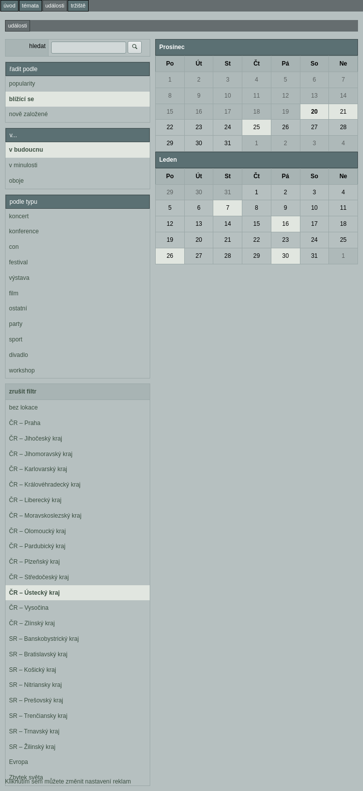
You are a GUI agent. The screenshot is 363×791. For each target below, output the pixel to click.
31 (227, 143)
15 (170, 111)
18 (256, 111)
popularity (22, 83)
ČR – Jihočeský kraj (35, 438)
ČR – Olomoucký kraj (37, 531)
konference (24, 231)
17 (227, 111)
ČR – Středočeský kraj (39, 577)
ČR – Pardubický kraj (37, 546)
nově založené (28, 114)
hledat (37, 46)
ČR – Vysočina (29, 607)
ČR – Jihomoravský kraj (41, 454)
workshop (22, 370)
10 (227, 95)
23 (198, 127)
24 (227, 127)
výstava (19, 277)
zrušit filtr (23, 391)
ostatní (18, 308)
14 (343, 95)
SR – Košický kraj (32, 669)
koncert (19, 216)
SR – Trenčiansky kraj (38, 715)
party (16, 323)
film (14, 293)
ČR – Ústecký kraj (34, 592)
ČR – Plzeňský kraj (34, 561)
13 (314, 95)
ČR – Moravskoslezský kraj (45, 515)
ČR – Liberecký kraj (35, 500)
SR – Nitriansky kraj (35, 684)
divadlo (18, 354)
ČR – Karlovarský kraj (38, 469)
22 (170, 127)
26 (285, 127)
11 (256, 95)
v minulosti (23, 165)
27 (314, 127)
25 (256, 127)
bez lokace (23, 407)
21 (343, 111)
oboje (16, 180)
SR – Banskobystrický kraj (44, 638)
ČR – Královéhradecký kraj (45, 484)
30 (198, 143)
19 (285, 111)
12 (285, 95)
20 (314, 111)
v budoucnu (26, 149)
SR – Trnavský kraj (34, 731)
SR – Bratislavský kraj (38, 654)
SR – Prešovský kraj (36, 700)
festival (18, 262)
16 (198, 111)
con (14, 246)
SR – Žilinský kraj (32, 746)
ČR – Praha (25, 423)
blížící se (21, 99)
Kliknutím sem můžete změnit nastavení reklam (68, 781)
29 (170, 143)
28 (343, 127)
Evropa (18, 761)
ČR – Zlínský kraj (32, 623)
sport (16, 339)
